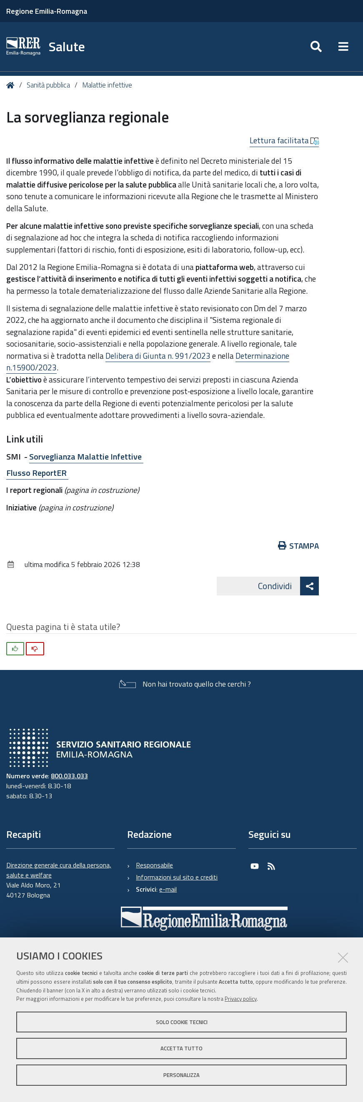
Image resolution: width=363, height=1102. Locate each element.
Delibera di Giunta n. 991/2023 (157, 356)
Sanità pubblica (49, 85)
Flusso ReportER (37, 472)
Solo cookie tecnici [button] (182, 1022)
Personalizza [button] (181, 1075)
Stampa (298, 546)
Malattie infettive (107, 85)
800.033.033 (69, 776)
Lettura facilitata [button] (284, 140)
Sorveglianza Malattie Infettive (86, 456)
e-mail (168, 889)
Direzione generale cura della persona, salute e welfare (58, 870)
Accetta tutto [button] (181, 1048)
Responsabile (154, 865)
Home (12, 85)
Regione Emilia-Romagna (46, 11)
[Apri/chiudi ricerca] (316, 47)
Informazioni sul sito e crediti (177, 877)
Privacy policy (241, 999)
